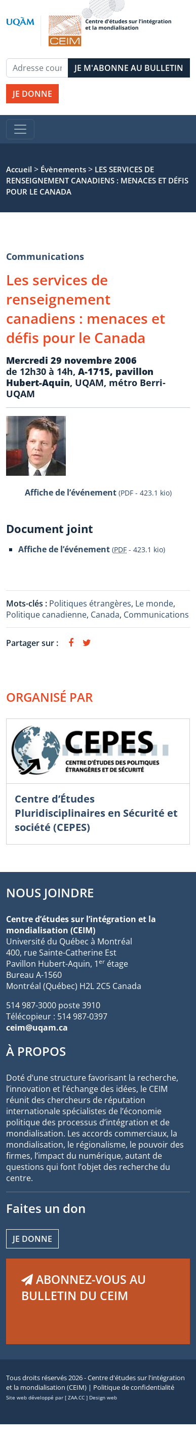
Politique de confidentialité (133, 1387)
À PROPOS (36, 1051)
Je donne (32, 1238)
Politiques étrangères (90, 603)
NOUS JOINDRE (50, 892)
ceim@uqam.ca (37, 1027)
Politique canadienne (46, 614)
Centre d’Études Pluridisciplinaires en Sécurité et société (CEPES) (96, 813)
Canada (105, 614)
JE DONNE (32, 93)
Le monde (154, 603)
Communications (45, 256)
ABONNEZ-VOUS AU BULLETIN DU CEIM (83, 1287)
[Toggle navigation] (20, 129)
